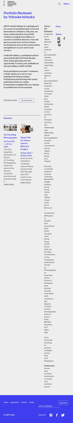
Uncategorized (26, 100)
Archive (24, 402)
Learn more (9, 184)
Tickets (31, 402)
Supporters (15, 402)
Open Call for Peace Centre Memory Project (25, 143)
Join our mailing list (45, 406)
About (6, 402)
